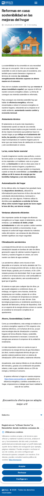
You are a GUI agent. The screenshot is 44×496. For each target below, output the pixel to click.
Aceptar (22, 466)
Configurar (22, 479)
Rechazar (22, 473)
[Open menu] (36, 3)
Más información (15, 460)
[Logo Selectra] (7, 2)
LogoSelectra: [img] (5, 490)
